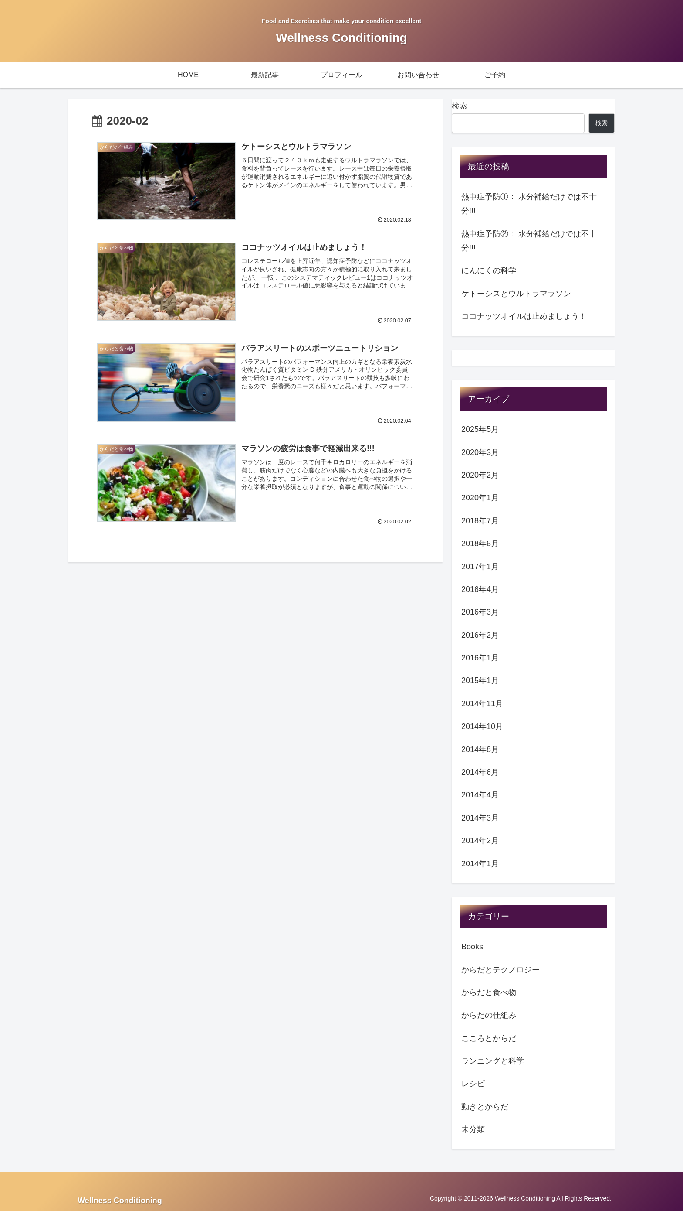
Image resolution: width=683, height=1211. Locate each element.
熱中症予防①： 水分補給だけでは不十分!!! (529, 203)
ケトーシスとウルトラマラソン (516, 293)
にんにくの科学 (488, 270)
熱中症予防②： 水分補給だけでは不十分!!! (529, 240)
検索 (459, 106)
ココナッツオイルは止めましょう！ (524, 316)
